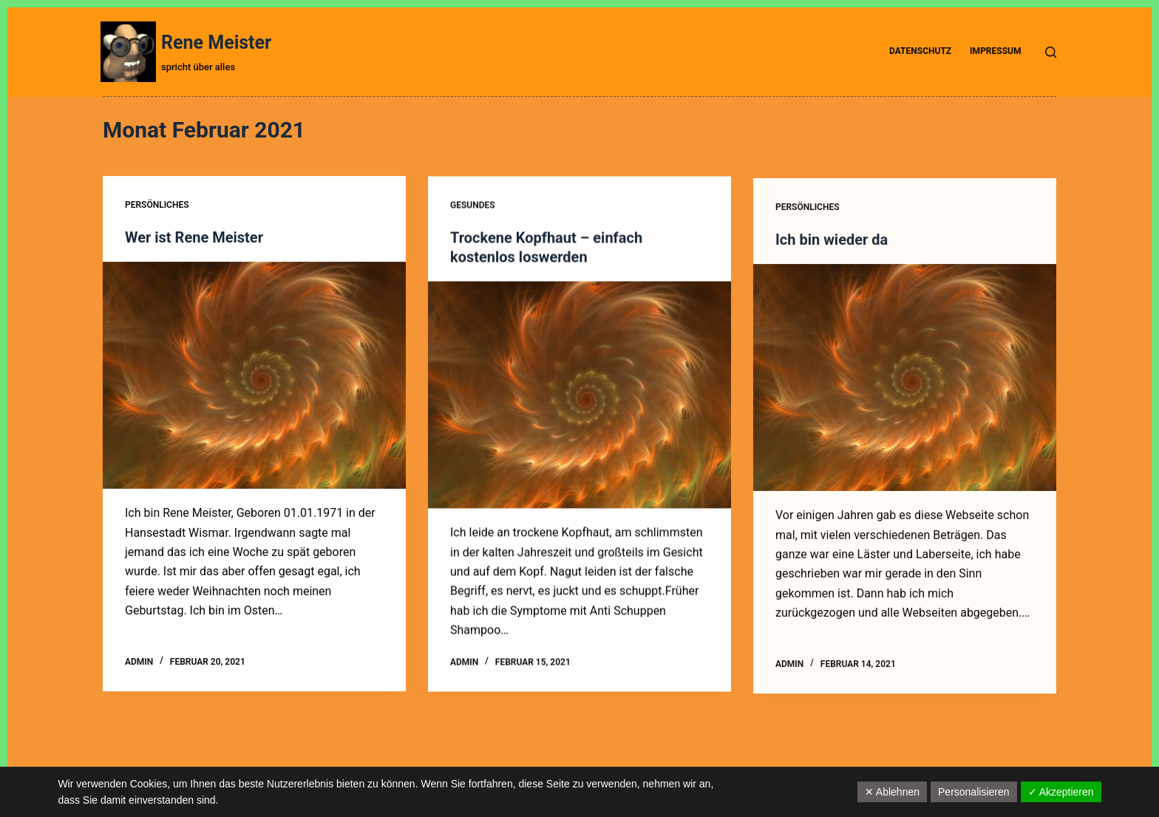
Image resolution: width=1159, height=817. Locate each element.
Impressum (995, 51)
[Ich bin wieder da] (904, 381)
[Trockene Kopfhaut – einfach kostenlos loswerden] (579, 395)
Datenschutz (920, 51)
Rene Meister (216, 42)
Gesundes (472, 206)
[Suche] (1050, 52)
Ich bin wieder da (831, 243)
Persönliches (157, 205)
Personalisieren (974, 792)
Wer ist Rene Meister (194, 237)
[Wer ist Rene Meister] (254, 375)
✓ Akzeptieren (1061, 792)
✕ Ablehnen (892, 792)
